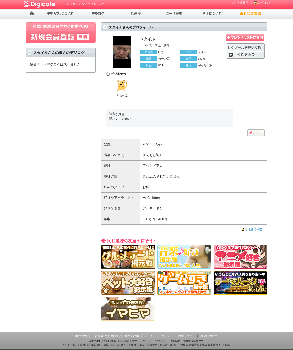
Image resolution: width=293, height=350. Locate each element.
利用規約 (81, 336)
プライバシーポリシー (158, 336)
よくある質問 (239, 2)
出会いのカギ (209, 336)
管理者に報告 (253, 229)
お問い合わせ (186, 336)
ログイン (264, 2)
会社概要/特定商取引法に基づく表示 (115, 336)
